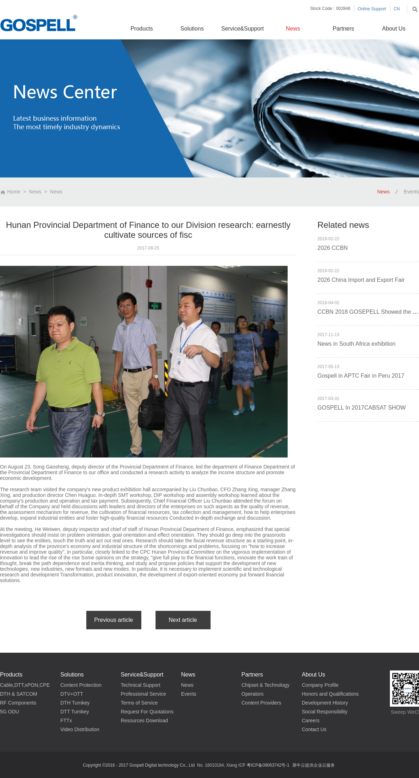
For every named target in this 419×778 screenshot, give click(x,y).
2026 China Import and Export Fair (360, 280)
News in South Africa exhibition (356, 344)
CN (397, 8)
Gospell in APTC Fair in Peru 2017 (360, 376)
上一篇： (113, 620)
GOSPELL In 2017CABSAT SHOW (361, 408)
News (35, 191)
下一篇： (183, 620)
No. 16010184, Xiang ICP (221, 765)
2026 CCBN (332, 248)
